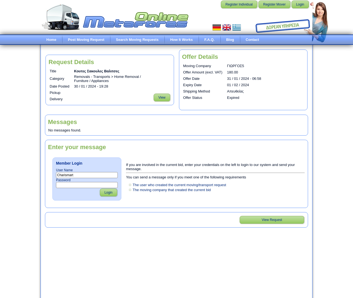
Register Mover (274, 4)
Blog (230, 40)
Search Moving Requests (137, 40)
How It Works (181, 40)
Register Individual (239, 4)
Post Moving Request (86, 40)
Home (51, 40)
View (161, 97)
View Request (272, 220)
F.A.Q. (209, 40)
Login (300, 4)
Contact (252, 40)
